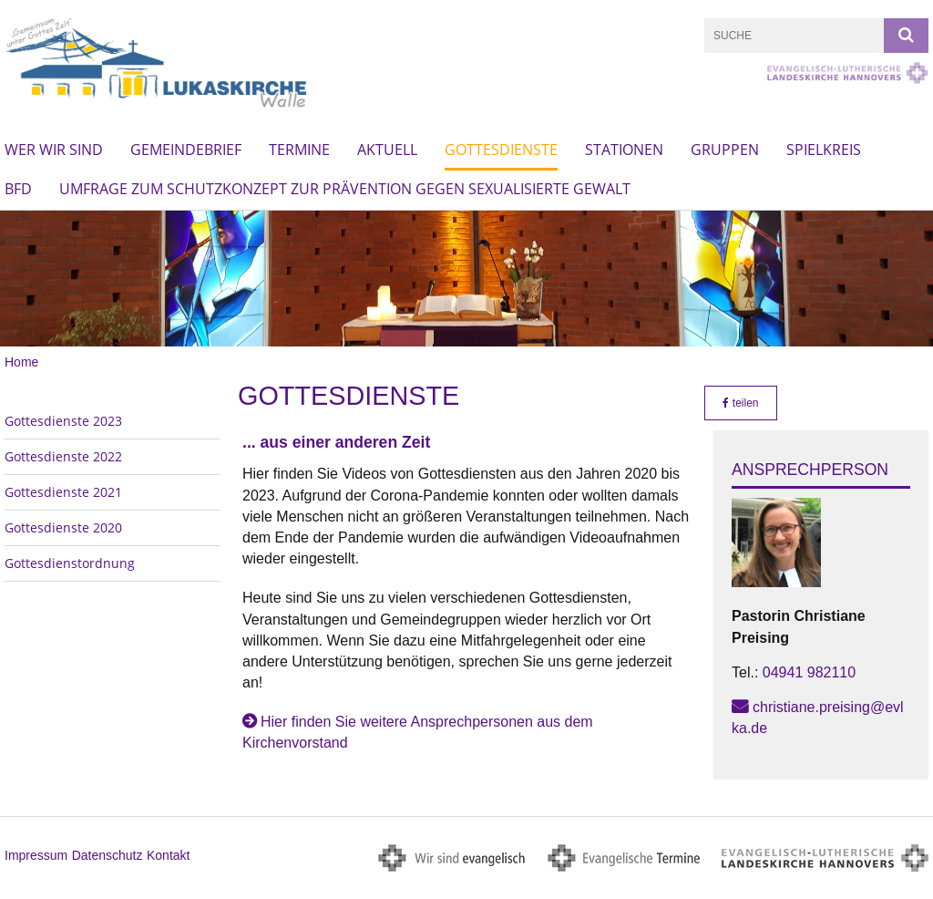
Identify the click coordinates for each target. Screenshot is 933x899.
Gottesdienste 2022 (63, 456)
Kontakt (168, 855)
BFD (18, 189)
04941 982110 (809, 672)
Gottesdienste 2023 (63, 420)
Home (21, 362)
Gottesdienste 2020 (63, 527)
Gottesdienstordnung (70, 563)
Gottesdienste (501, 150)
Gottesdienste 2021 (63, 492)
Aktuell (387, 150)
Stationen (624, 150)
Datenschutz (107, 855)
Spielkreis (823, 150)
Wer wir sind (54, 150)
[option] (466, 278)
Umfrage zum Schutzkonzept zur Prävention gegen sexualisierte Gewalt (345, 189)
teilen (740, 403)
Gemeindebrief (185, 150)
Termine (299, 150)
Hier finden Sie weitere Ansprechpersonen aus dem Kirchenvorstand (417, 732)
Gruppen (725, 150)
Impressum (36, 855)
